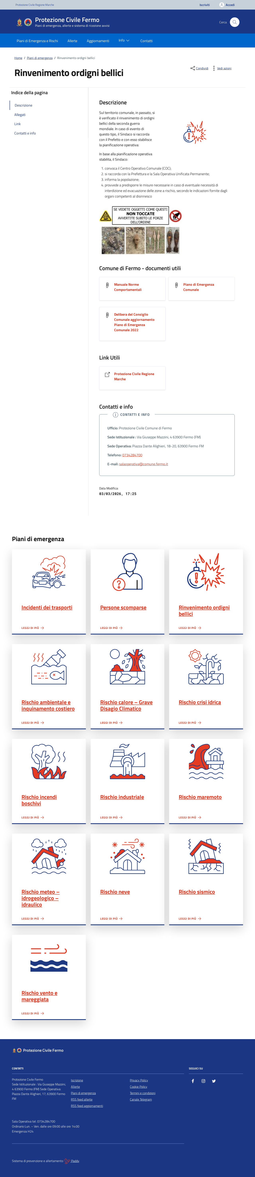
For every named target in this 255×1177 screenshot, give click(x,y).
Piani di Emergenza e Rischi (37, 40)
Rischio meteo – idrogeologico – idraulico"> (49, 856)
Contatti (146, 40)
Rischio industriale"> (128, 761)
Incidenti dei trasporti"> (49, 572)
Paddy (71, 1161)
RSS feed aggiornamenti (87, 1105)
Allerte (72, 40)
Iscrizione (77, 1080)
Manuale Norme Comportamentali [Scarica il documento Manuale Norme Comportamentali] (128, 287)
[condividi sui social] (199, 68)
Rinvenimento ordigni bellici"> (206, 572)
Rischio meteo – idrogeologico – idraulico (41, 898)
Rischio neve (115, 891)
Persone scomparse (123, 607)
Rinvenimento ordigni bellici (204, 610)
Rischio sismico (197, 891)
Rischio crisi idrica (200, 702)
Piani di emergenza (83, 1093)
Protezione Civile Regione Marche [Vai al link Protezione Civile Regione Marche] (134, 376)
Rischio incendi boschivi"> (49, 761)
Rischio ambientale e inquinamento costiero (48, 705)
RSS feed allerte (81, 1099)
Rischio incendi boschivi (39, 800)
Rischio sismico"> (206, 856)
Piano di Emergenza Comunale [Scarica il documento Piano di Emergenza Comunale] (198, 287)
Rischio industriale (122, 797)
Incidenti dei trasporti (47, 607)
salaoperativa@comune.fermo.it (143, 464)
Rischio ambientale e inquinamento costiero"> (49, 666)
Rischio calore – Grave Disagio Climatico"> (128, 666)
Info (125, 40)
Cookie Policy (138, 1086)
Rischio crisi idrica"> (206, 666)
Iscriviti (205, 4)
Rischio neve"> (128, 856)
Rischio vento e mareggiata (39, 996)
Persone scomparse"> (128, 572)
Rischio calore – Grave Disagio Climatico (126, 705)
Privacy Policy (139, 1080)
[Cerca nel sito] (234, 22)
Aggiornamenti (98, 40)
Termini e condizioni (142, 1093)
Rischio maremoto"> (206, 761)
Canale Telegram (141, 1099)
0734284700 (132, 455)
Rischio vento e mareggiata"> (49, 957)
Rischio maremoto (200, 797)
